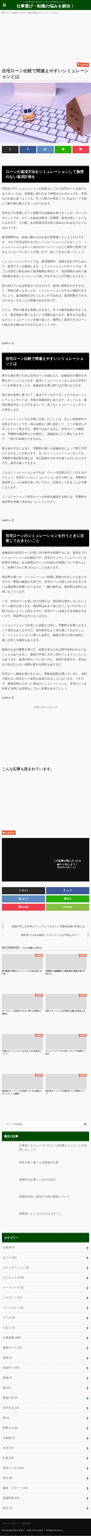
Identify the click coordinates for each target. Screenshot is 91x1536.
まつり (10, 1257)
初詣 (7, 1357)
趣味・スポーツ (15, 1488)
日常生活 (11, 1408)
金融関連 (10, 832)
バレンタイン (13, 1307)
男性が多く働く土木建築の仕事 (30, 1168)
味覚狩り (11, 1367)
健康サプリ (12, 1347)
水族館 (9, 1438)
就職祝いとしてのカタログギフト (31, 1219)
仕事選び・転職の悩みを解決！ (45, 5)
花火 (7, 1478)
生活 (8, 1448)
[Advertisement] (45, 37)
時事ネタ (10, 1428)
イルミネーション (16, 1267)
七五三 (9, 1327)
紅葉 (8, 1458)
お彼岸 (9, 1247)
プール (9, 1317)
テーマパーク (13, 1287)
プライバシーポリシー (11, 1523)
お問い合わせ (26, 1523)
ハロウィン (12, 1297)
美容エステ (13, 1468)
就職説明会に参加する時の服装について (36, 1202)
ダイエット (13, 1277)
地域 (7, 1377)
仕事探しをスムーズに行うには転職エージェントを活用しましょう (44, 1151)
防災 (7, 1508)
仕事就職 (12, 1337)
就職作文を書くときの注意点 (29, 1185)
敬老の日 (10, 1397)
